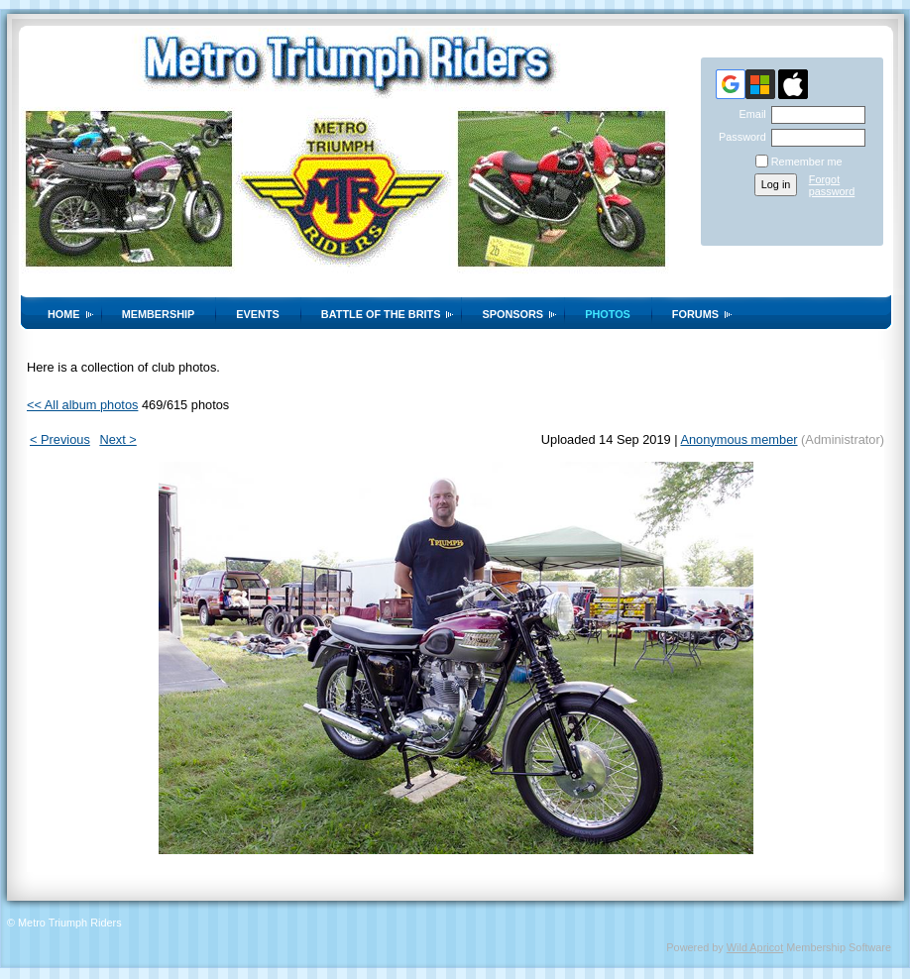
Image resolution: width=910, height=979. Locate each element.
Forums (695, 314)
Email (748, 114)
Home (64, 314)
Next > (117, 439)
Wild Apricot (755, 947)
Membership (158, 314)
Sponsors (512, 314)
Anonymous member (738, 439)
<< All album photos (82, 404)
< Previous (60, 439)
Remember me (807, 161)
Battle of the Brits (381, 314)
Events (258, 314)
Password (739, 137)
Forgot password (832, 185)
